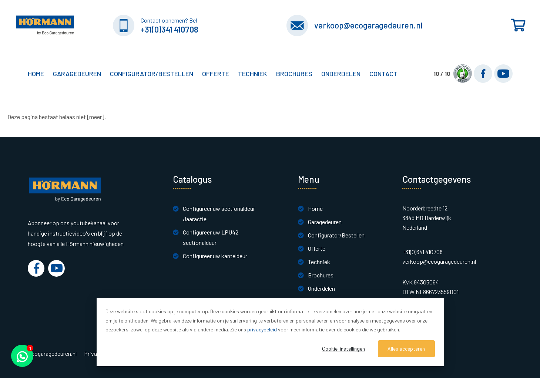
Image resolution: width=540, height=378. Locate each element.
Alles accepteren (406, 348)
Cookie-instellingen (343, 348)
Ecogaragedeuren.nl (52, 354)
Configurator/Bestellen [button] (151, 74)
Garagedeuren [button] (77, 74)
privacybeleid (262, 329)
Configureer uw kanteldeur (215, 255)
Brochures (294, 74)
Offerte (316, 248)
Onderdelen (340, 74)
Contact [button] (383, 74)
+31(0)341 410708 (169, 29)
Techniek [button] (252, 74)
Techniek (319, 261)
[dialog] (270, 332)
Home (36, 74)
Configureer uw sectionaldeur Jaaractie (219, 213)
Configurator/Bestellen (336, 235)
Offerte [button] (215, 74)
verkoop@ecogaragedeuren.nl (368, 25)
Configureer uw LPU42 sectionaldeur (210, 237)
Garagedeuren (325, 221)
